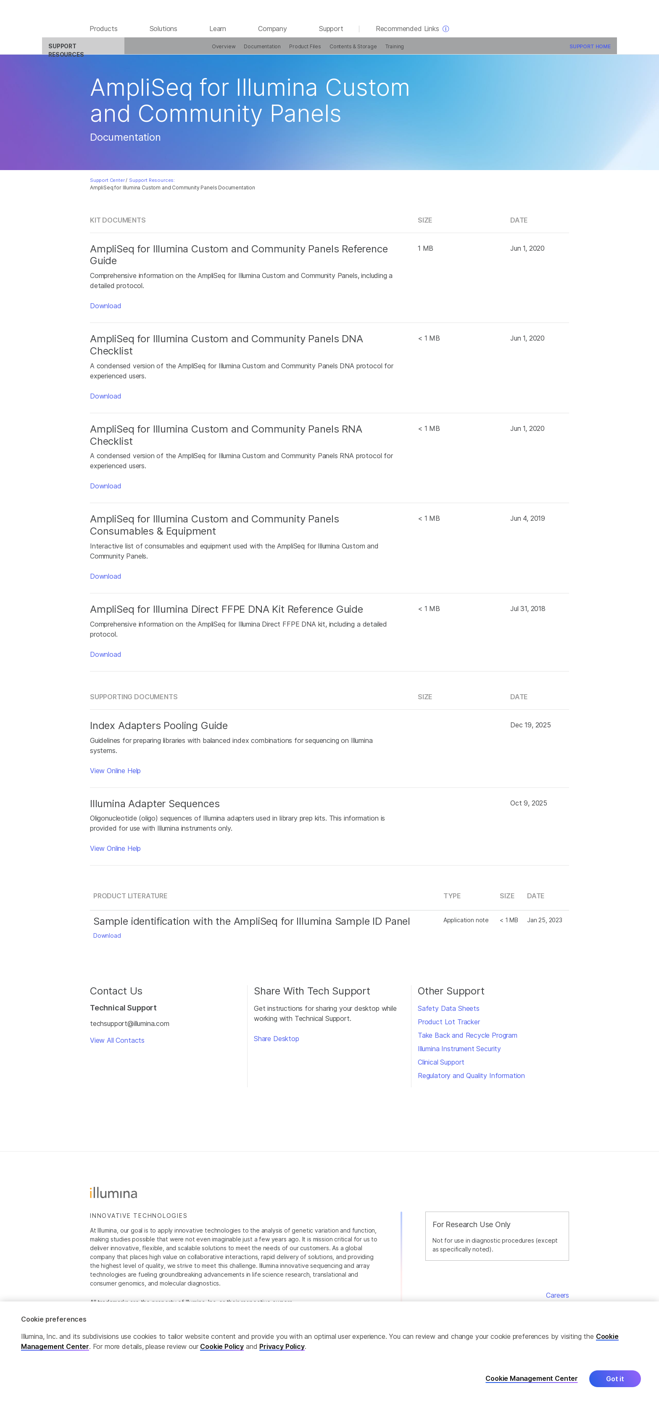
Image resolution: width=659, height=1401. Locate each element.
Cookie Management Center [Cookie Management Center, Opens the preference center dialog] (531, 1379)
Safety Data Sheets (449, 1013)
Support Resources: (152, 185)
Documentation (221, 51)
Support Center (107, 185)
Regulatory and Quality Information (471, 1080)
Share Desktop (276, 1043)
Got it (615, 1379)
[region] (329, 1351)
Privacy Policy (282, 1346)
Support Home (548, 51)
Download (105, 311)
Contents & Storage (311, 51)
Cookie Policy (222, 1346)
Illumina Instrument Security (459, 1053)
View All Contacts (117, 1045)
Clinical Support (441, 1067)
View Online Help (115, 775)
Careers (557, 1300)
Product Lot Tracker (449, 1027)
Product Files (263, 51)
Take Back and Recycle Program (467, 1040)
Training (353, 51)
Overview (182, 51)
